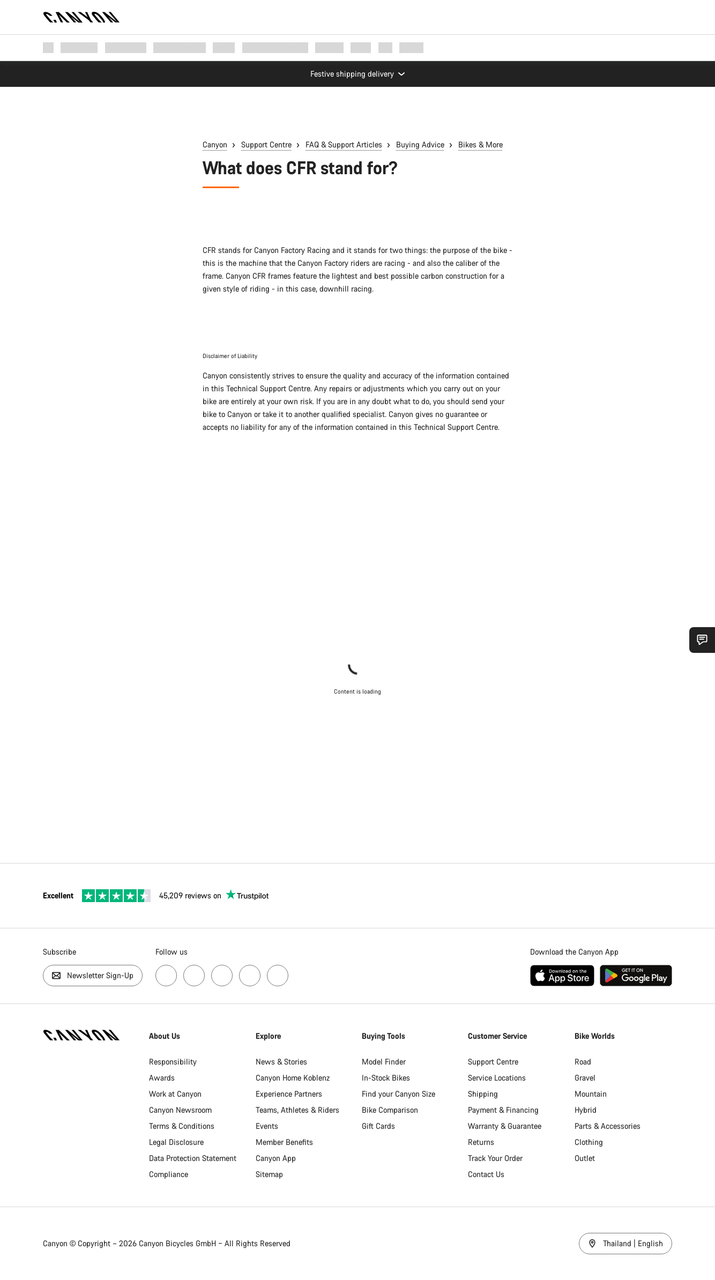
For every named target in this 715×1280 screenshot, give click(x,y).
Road (583, 1061)
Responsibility (173, 1061)
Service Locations (497, 1078)
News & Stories (281, 1061)
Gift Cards (378, 1126)
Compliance (168, 1174)
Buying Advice (420, 144)
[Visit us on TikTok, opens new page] (277, 975)
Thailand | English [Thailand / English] (625, 1243)
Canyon (215, 144)
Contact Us (486, 1174)
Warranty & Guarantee (504, 1126)
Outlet (585, 1158)
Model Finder (384, 1061)
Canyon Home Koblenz (293, 1078)
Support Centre (266, 144)
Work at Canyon (175, 1094)
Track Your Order (495, 1158)
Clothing (589, 1142)
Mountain (591, 1094)
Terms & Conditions (181, 1126)
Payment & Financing (503, 1110)
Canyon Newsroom (180, 1110)
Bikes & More (480, 144)
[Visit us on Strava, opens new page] (249, 975)
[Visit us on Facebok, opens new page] (166, 975)
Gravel (585, 1078)
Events (267, 1126)
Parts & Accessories (607, 1126)
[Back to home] (81, 17)
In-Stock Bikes (386, 1078)
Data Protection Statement (192, 1158)
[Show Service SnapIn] (702, 640)
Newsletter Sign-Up (92, 975)
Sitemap (269, 1174)
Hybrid (586, 1110)
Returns (481, 1142)
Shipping (483, 1094)
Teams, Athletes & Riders (297, 1110)
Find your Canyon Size (398, 1094)
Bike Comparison (390, 1110)
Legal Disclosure (176, 1142)
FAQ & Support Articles (344, 144)
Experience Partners (289, 1094)
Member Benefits (284, 1142)
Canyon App (276, 1158)
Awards (162, 1078)
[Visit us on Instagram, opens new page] (194, 975)
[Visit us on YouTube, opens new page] (222, 975)
